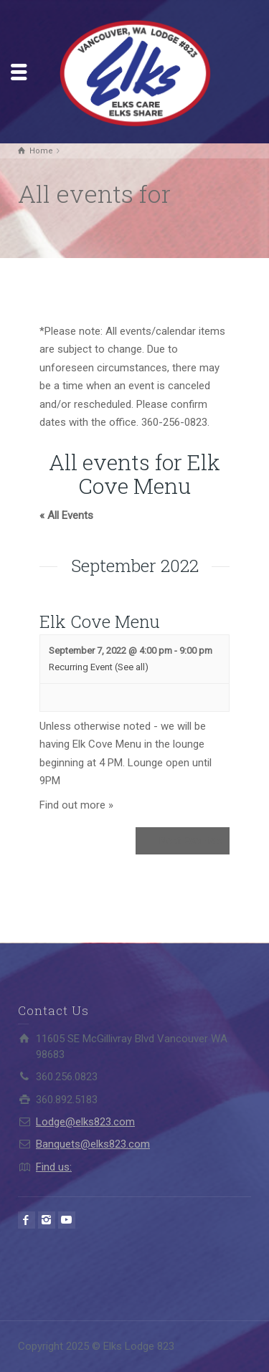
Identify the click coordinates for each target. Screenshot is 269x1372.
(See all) (131, 667)
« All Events (66, 515)
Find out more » (76, 805)
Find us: (54, 1167)
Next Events (190, 840)
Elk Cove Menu (99, 621)
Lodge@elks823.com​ (85, 1121)
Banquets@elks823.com (93, 1144)
